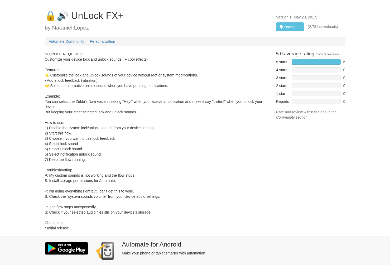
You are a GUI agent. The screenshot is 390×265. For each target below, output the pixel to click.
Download (290, 27)
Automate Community (66, 41)
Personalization (102, 41)
